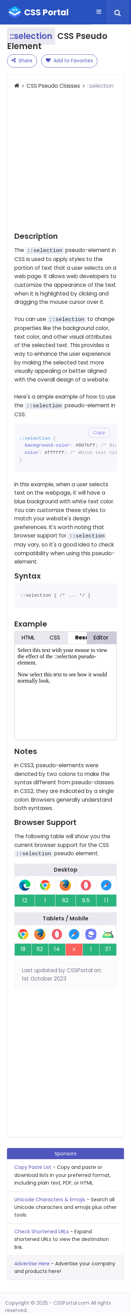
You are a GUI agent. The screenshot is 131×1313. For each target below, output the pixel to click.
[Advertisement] (65, 161)
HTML (28, 637)
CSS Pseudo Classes (53, 85)
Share (22, 60)
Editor (101, 637)
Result (84, 637)
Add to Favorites (69, 60)
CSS (55, 637)
